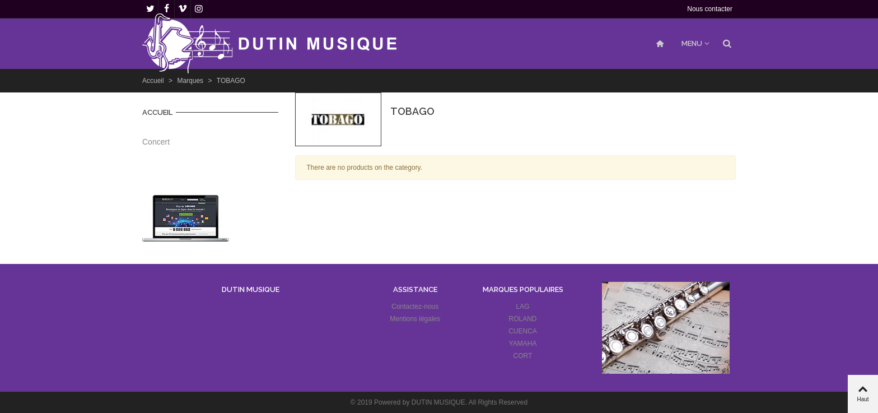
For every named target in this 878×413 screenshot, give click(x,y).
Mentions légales (415, 319)
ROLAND (523, 319)
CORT (523, 356)
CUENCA (522, 331)
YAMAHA (523, 343)
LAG (523, 306)
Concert (156, 141)
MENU (691, 43)
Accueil (157, 112)
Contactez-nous (414, 306)
